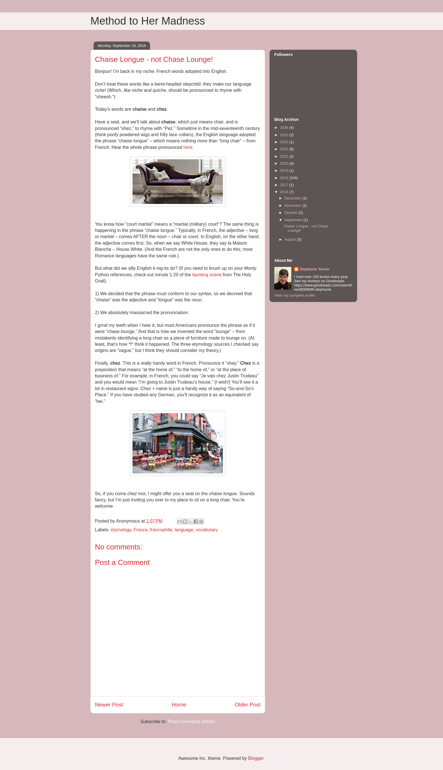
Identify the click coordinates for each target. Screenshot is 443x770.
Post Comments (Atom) (191, 721)
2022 (284, 149)
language (184, 529)
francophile (161, 529)
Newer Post (109, 705)
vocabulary (207, 529)
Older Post (247, 705)
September (294, 220)
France (141, 529)
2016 (284, 192)
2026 (284, 127)
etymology (121, 529)
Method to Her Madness (147, 21)
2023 (284, 142)
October (292, 212)
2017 (284, 185)
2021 (284, 156)
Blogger (255, 758)
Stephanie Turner (315, 269)
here (187, 147)
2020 (284, 163)
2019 (284, 170)
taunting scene (207, 274)
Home (179, 705)
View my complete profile (294, 295)
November (294, 205)
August (291, 239)
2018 (284, 178)
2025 (284, 135)
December (294, 198)
